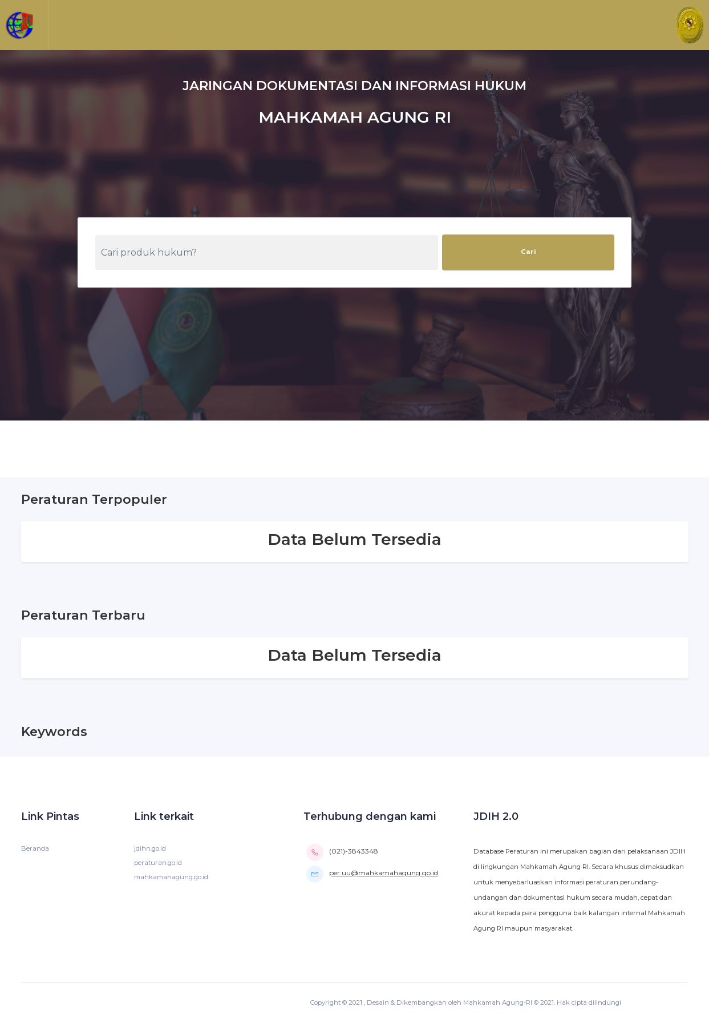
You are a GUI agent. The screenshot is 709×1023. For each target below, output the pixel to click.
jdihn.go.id (150, 848)
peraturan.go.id (158, 863)
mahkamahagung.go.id (171, 877)
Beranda (35, 848)
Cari (528, 252)
